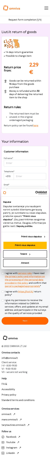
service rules (25, 273)
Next (25, 321)
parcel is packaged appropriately (22, 286)
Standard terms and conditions (18, 400)
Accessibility (8, 389)
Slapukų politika (24, 226)
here (35, 125)
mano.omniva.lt (12, 419)
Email (6, 185)
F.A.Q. (4, 384)
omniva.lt (9, 414)
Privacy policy (9, 394)
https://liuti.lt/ (25, 291)
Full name (8, 158)
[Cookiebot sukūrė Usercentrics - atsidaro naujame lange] (35, 193)
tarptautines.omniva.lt (16, 425)
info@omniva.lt (10, 358)
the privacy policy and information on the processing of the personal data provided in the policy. (25, 280)
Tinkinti (25, 254)
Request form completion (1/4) (25, 19)
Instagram (12, 447)
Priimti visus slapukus (31, 236)
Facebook (11, 437)
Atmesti (25, 263)
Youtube (11, 442)
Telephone (9, 171)
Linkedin (10, 453)
